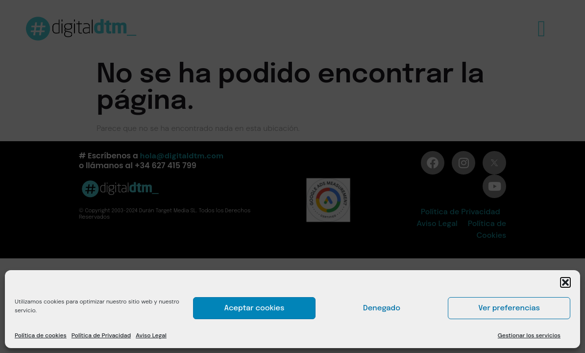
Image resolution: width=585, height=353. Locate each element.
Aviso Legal (151, 335)
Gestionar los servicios (529, 335)
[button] (565, 282)
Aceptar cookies (254, 308)
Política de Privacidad (101, 335)
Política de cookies (41, 335)
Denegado (381, 308)
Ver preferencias (509, 308)
